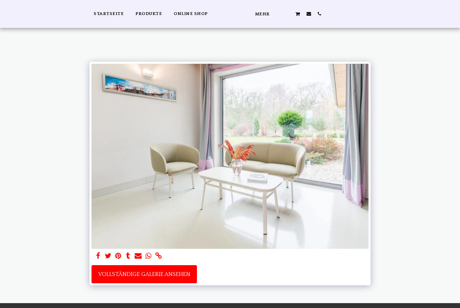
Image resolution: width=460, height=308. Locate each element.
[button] (369, 13)
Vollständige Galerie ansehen (144, 274)
